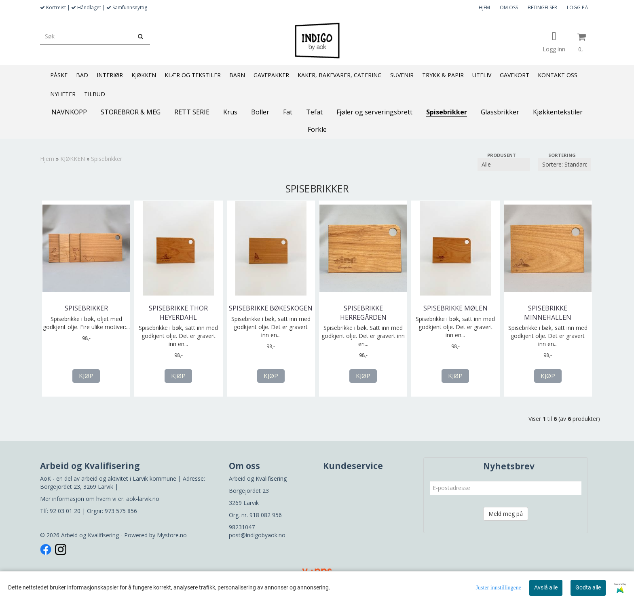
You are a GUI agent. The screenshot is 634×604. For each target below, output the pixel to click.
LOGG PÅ (577, 7)
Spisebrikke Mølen (455, 308)
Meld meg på (505, 513)
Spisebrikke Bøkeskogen (271, 308)
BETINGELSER (542, 7)
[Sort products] (564, 164)
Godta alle (588, 587)
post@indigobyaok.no (257, 535)
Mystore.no (172, 535)
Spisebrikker (106, 159)
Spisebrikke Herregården (363, 312)
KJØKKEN (72, 159)
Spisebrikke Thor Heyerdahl (178, 312)
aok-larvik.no (142, 499)
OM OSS (509, 7)
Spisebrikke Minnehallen (547, 312)
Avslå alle (546, 587)
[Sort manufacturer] (504, 164)
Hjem (47, 159)
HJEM (484, 7)
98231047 (242, 527)
